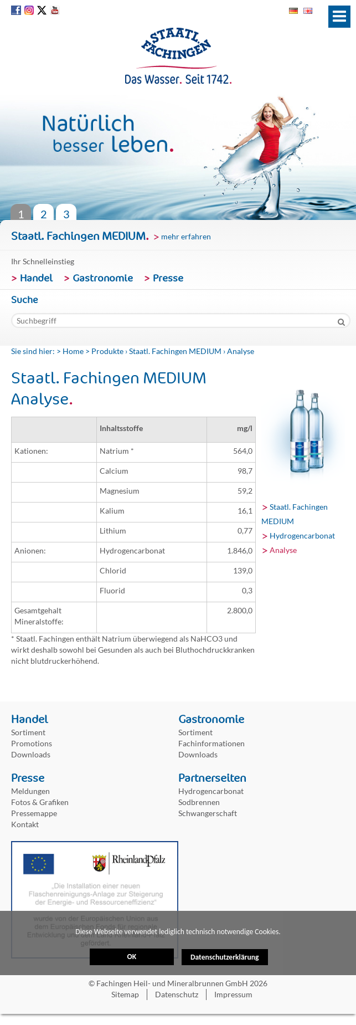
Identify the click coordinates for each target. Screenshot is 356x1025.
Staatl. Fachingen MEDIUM (175, 351)
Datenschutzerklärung (224, 927)
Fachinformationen (211, 743)
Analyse (283, 550)
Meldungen (30, 791)
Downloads (30, 754)
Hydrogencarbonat (302, 535)
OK (131, 963)
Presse (168, 278)
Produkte (107, 351)
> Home (70, 351)
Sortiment (28, 732)
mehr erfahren (186, 236)
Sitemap (125, 994)
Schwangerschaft (207, 813)
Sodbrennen (199, 802)
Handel (36, 278)
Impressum (233, 994)
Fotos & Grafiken (40, 802)
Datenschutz (176, 994)
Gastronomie (103, 278)
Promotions (31, 743)
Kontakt (25, 824)
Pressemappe (34, 813)
